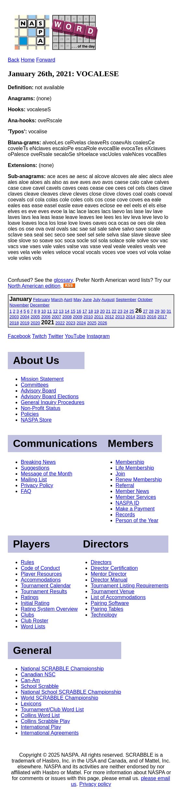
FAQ (26, 491)
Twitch (39, 336)
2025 (92, 322)
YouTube (75, 336)
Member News (132, 491)
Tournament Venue (112, 591)
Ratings (29, 597)
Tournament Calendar (46, 585)
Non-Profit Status (40, 408)
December (40, 305)
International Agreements (50, 733)
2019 (25, 322)
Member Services (136, 497)
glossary (63, 280)
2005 (35, 316)
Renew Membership (139, 479)
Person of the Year (137, 520)
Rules (27, 562)
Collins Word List (40, 715)
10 (43, 311)
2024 (81, 322)
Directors (101, 562)
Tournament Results (44, 591)
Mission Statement (42, 379)
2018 (14, 322)
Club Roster (34, 620)
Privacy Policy (37, 485)
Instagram (98, 336)
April (68, 299)
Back (14, 60)
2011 (98, 316)
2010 (88, 316)
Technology (104, 615)
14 (67, 311)
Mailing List (34, 479)
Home (28, 60)
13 (61, 311)
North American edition (34, 286)
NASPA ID (127, 503)
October (144, 299)
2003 (14, 316)
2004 (25, 316)
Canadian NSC (38, 674)
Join (120, 473)
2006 (46, 316)
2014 (130, 316)
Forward (45, 60)
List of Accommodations (118, 597)
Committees (34, 385)
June (87, 299)
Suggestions (35, 468)
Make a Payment (135, 508)
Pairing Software (110, 603)
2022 (60, 322)
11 (49, 311)
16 (78, 311)
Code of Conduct (40, 568)
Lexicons (31, 703)
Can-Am (30, 680)
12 (55, 311)
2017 (162, 316)
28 (151, 311)
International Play (41, 727)
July (96, 299)
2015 (141, 316)
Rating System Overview (49, 609)
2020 (35, 322)
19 (96, 311)
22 (114, 311)
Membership (130, 462)
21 (108, 311)
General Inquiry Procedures (52, 402)
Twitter (55, 336)
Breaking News (38, 462)
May (77, 299)
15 (73, 311)
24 (126, 311)
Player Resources (41, 574)
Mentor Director (108, 574)
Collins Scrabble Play (45, 721)
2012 (109, 316)
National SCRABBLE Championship (62, 668)
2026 (102, 322)
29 (157, 311)
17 (84, 311)
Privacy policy (95, 784)
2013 (119, 316)
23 (120, 311)
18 (90, 311)
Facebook (19, 336)
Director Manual (109, 580)
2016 (151, 316)
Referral (125, 485)
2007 (56, 316)
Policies (30, 414)
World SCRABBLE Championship (59, 698)
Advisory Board (38, 390)
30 (163, 311)
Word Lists (33, 626)
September (126, 299)
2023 (70, 322)
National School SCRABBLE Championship (71, 692)
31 (168, 311)
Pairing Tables (107, 609)
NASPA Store (36, 420)
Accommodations (41, 580)
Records (125, 514)
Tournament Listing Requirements (129, 585)
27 (145, 311)
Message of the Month (46, 473)
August (107, 299)
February (41, 299)
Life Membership (135, 468)
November (19, 305)
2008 (67, 316)
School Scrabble (40, 686)
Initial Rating (35, 603)
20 (102, 311)
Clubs (27, 615)
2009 (77, 316)
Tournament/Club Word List (52, 709)
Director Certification (114, 568)
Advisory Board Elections (50, 396)
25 (131, 311)
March (57, 299)
